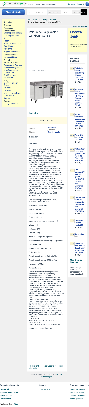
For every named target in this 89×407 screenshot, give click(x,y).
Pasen (6, 41)
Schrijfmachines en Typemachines (11, 71)
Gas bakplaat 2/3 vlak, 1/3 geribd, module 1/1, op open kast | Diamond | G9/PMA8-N (79, 179)
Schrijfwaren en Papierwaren (10, 76)
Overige (7, 98)
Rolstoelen (8, 88)
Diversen (36, 20)
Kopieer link (33, 113)
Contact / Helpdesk (78, 395)
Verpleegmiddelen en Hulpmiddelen (12, 94)
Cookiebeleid (5, 399)
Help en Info (5, 389)
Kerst (6, 38)
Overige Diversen (11, 103)
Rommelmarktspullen (12, 43)
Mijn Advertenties (77, 392)
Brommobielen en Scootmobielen (11, 84)
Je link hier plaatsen (80, 26)
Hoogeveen (52, 127)
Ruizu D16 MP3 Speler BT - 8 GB (79, 137)
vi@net (15, 404)
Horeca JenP (76, 34)
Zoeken (83, 12)
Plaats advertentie (77, 389)
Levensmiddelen (10, 57)
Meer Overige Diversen (76, 261)
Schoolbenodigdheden (13, 68)
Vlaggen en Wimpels (12, 51)
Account (80, 4)
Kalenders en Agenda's (13, 65)
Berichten (71, 4)
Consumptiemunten (11, 35)
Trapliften (7, 90)
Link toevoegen (44, 389)
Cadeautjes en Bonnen (13, 33)
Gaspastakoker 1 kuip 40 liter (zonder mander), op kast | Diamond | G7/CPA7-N (81, 204)
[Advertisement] (46, 52)
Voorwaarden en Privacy (10, 392)
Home (29, 20)
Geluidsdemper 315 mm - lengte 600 (80, 222)
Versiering (8, 49)
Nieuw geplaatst (76, 399)
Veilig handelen (6, 395)
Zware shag (79, 234)
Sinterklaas (8, 46)
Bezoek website (54, 132)
